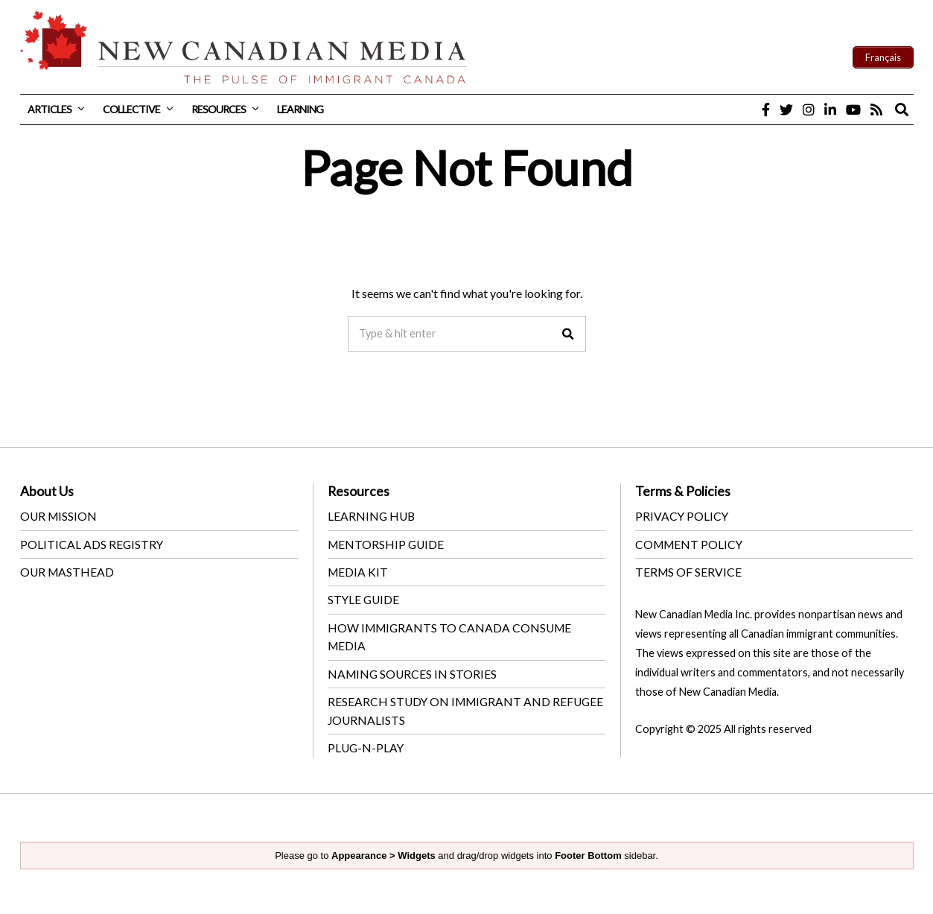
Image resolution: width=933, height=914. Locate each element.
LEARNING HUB (372, 516)
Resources (218, 109)
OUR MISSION (59, 516)
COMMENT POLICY (690, 543)
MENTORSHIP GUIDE (387, 543)
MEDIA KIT (358, 571)
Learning (300, 109)
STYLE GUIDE (364, 598)
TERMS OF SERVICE (689, 571)
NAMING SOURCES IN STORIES (414, 671)
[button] (568, 334)
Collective (131, 109)
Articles (49, 109)
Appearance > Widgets (383, 851)
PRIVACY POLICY (682, 516)
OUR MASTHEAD (68, 571)
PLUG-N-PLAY (367, 744)
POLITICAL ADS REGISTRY (92, 543)
